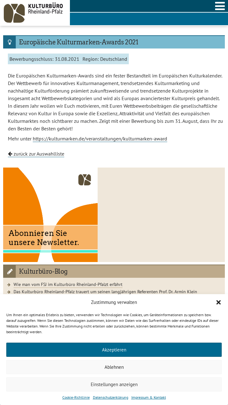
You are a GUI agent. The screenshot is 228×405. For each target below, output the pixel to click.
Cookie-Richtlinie (76, 397)
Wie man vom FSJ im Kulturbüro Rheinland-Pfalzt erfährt (68, 284)
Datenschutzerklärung (110, 397)
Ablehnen (114, 367)
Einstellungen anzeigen (114, 384)
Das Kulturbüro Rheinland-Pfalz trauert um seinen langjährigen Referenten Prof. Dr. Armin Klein (105, 291)
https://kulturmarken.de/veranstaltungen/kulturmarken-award (100, 138)
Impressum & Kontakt (148, 397)
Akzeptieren (114, 350)
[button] (218, 302)
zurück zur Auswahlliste (36, 154)
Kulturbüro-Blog (43, 271)
